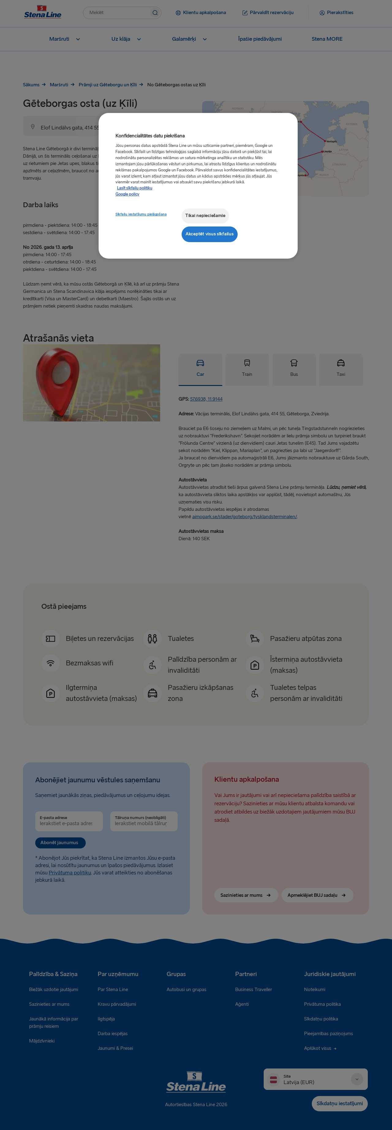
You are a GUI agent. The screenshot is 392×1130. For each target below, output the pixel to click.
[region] (198, 185)
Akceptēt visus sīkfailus (210, 234)
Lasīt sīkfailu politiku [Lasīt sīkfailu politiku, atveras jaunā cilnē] (134, 188)
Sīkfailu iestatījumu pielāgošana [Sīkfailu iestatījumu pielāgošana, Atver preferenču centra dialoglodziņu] (141, 214)
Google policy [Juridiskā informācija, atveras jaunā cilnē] (127, 194)
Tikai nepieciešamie (205, 215)
